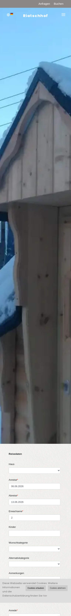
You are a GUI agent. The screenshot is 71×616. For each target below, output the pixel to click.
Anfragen (44, 3)
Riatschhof (35, 15)
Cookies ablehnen (58, 588)
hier (45, 595)
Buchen (58, 3)
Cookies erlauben (35, 588)
